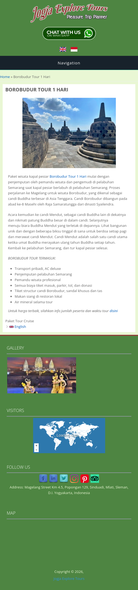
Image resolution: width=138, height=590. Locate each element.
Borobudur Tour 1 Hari (68, 176)
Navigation (69, 62)
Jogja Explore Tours (69, 578)
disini (114, 310)
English (17, 326)
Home (5, 76)
